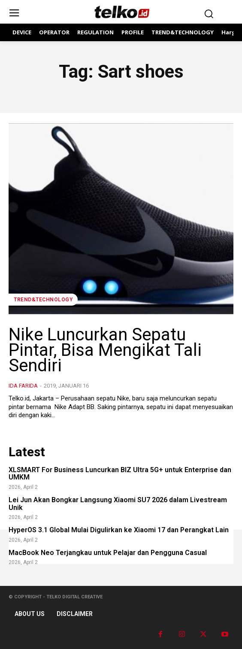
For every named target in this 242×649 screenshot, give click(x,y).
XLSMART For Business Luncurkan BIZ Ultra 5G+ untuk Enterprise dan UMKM (120, 474)
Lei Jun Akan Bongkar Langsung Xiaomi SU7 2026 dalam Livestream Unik (118, 504)
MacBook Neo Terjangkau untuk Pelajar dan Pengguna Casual (108, 553)
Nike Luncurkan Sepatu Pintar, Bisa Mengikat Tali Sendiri (105, 350)
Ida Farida (23, 385)
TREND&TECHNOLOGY (43, 300)
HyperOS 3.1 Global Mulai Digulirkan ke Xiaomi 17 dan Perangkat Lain (119, 530)
